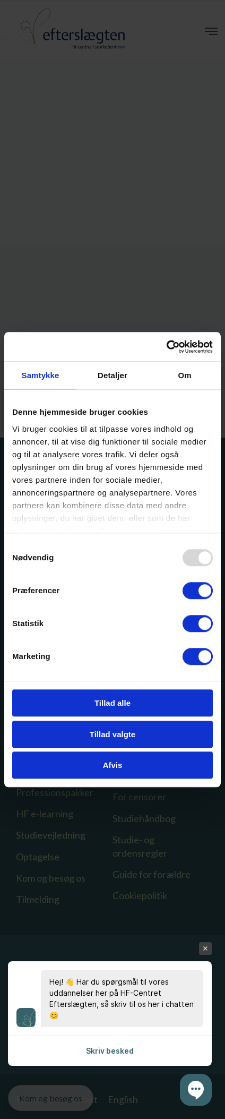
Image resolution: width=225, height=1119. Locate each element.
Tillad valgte (112, 734)
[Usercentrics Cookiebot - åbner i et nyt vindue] (166, 347)
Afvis (113, 765)
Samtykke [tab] (40, 375)
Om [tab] (184, 375)
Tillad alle (112, 702)
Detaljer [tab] (112, 375)
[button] (196, 1090)
